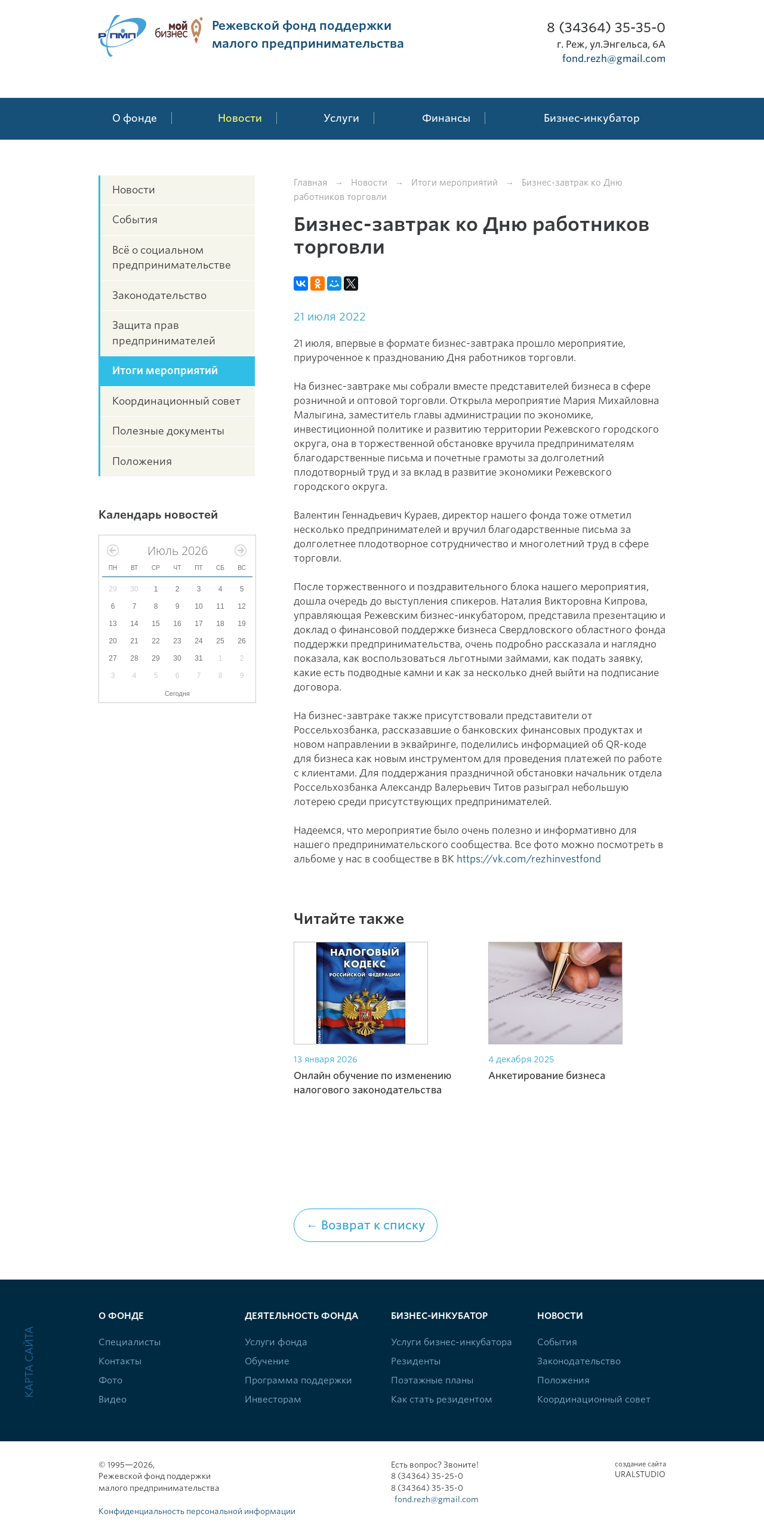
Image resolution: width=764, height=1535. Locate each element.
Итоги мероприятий (165, 371)
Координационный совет (176, 401)
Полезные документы (168, 431)
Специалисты (129, 1342)
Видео (112, 1399)
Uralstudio (640, 1469)
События (135, 220)
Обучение (267, 1361)
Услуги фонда (276, 1342)
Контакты (119, 1361)
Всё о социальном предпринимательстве (171, 258)
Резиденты (415, 1361)
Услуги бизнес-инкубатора (451, 1342)
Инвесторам (273, 1399)
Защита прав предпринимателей (163, 333)
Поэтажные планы (432, 1380)
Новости (133, 190)
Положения (142, 461)
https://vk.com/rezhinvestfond (529, 859)
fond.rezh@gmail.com (614, 58)
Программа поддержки (298, 1380)
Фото (110, 1380)
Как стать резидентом (441, 1399)
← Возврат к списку (365, 1225)
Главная (310, 182)
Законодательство (159, 295)
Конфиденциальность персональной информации (196, 1511)
